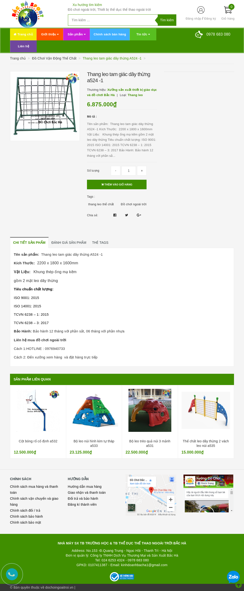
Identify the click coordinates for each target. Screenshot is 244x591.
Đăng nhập (193, 18)
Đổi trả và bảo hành (83, 498)
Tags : (91, 196)
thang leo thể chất (101, 204)
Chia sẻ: (92, 215)
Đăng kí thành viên (82, 504)
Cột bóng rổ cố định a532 (38, 441)
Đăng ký (210, 18)
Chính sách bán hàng (110, 34)
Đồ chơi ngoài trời (134, 204)
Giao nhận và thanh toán (87, 492)
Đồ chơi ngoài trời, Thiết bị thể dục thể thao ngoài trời (109, 9)
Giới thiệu (50, 34)
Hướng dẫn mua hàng (85, 486)
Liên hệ (23, 46)
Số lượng (93, 170)
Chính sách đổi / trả (25, 510)
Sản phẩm (77, 34)
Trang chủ (23, 34)
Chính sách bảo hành (26, 516)
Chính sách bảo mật (25, 522)
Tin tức (143, 34)
